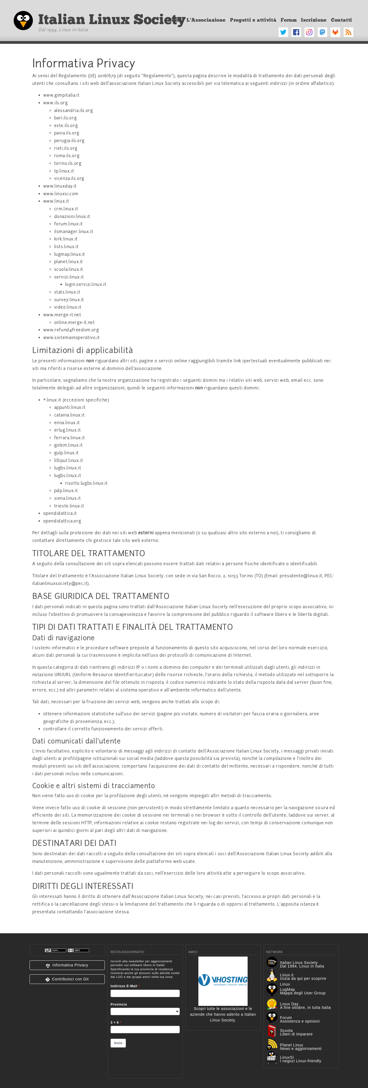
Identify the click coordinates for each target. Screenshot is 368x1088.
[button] (67, 965)
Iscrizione (313, 20)
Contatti (341, 20)
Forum (289, 20)
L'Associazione (206, 20)
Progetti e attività (253, 20)
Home (175, 20)
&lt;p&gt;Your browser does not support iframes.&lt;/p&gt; (145, 1015)
